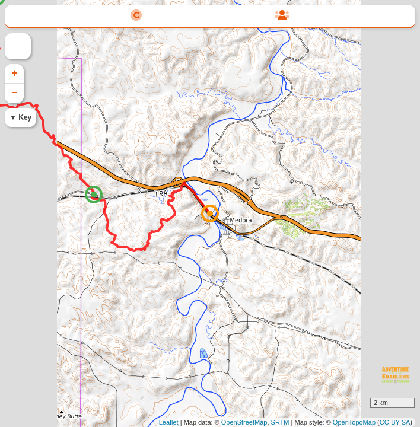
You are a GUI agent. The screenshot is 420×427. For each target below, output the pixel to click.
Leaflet (169, 422)
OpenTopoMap (354, 422)
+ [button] (14, 73)
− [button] (14, 93)
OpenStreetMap (244, 422)
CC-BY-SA (395, 422)
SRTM (280, 422)
